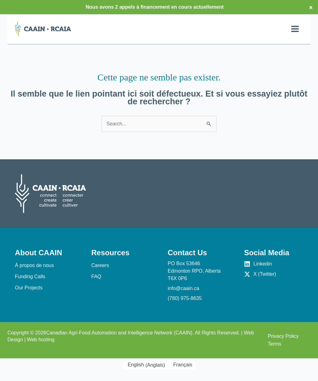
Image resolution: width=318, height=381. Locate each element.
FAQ (96, 276)
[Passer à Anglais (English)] (145, 365)
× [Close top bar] (311, 7)
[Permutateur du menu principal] (295, 29)
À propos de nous (34, 265)
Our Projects (29, 287)
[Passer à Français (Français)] (181, 365)
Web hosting (41, 339)
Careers (100, 265)
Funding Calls (30, 276)
